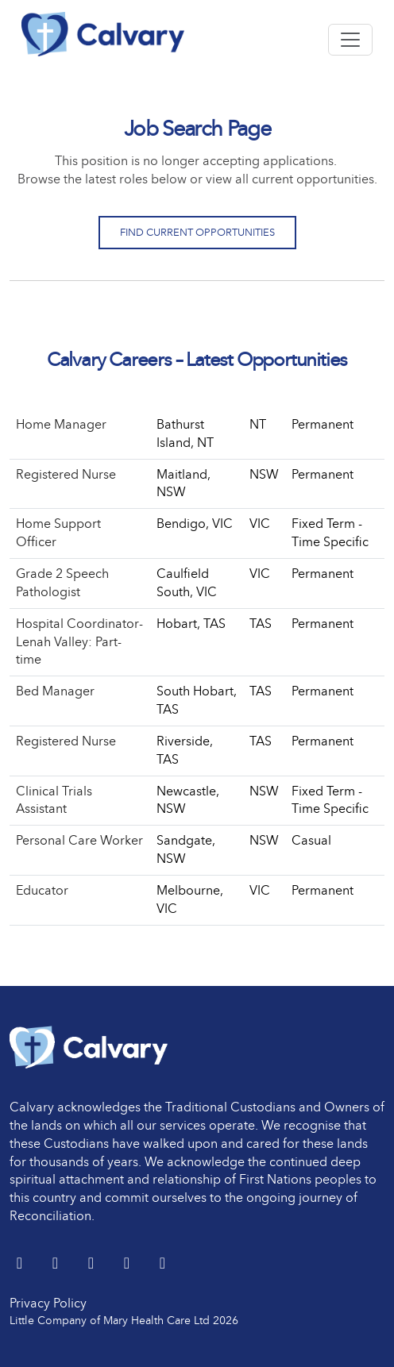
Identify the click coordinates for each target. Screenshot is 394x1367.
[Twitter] (21, 1264)
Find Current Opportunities (197, 232)
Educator (42, 890)
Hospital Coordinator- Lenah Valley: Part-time (79, 642)
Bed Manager (55, 691)
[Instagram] (162, 1264)
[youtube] (128, 1264)
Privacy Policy (48, 1303)
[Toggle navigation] (350, 40)
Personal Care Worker (79, 840)
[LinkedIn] (56, 1264)
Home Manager (61, 424)
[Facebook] (92, 1264)
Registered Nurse (66, 474)
